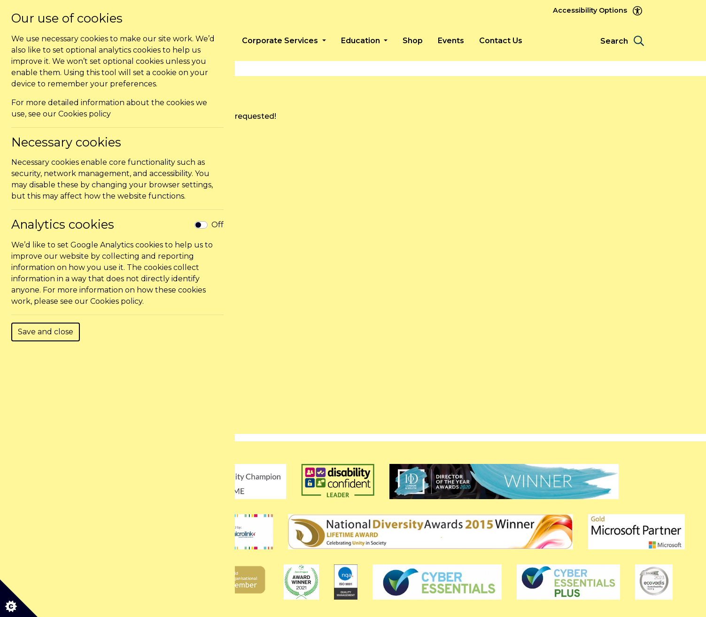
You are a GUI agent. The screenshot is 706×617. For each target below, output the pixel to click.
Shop (413, 40)
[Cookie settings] (19, 598)
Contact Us (500, 40)
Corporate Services (281, 40)
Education (361, 40)
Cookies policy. (117, 301)
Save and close (45, 331)
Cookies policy (84, 113)
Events (451, 40)
